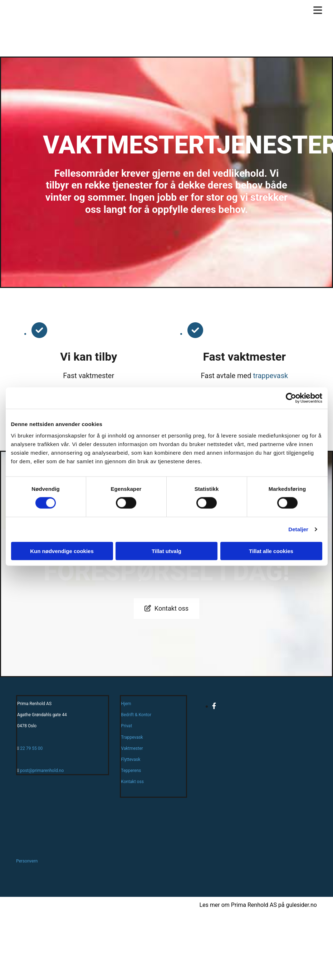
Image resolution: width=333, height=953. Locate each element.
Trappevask (132, 737)
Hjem (126, 703)
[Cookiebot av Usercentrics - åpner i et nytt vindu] (291, 398)
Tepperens (131, 770)
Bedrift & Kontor (136, 714)
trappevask (270, 375)
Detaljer (298, 529)
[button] (166, 608)
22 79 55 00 (31, 748)
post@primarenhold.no (42, 770)
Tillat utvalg (166, 551)
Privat (126, 725)
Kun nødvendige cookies (62, 551)
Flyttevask (130, 759)
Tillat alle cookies (271, 551)
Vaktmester (132, 748)
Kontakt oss (132, 781)
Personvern (27, 861)
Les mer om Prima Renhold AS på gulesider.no (258, 904)
